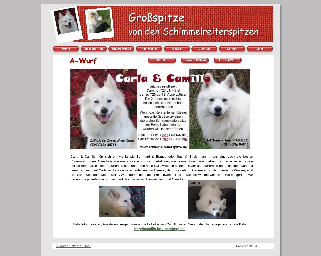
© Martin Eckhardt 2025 (73, 246)
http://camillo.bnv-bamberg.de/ (159, 229)
